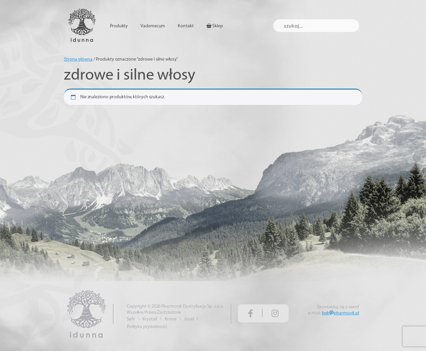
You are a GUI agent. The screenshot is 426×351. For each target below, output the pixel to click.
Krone (171, 319)
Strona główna (78, 59)
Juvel (189, 319)
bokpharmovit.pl (340, 313)
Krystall (149, 319)
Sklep (214, 26)
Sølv (131, 319)
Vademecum (152, 26)
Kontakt (185, 26)
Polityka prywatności (147, 326)
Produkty (119, 26)
